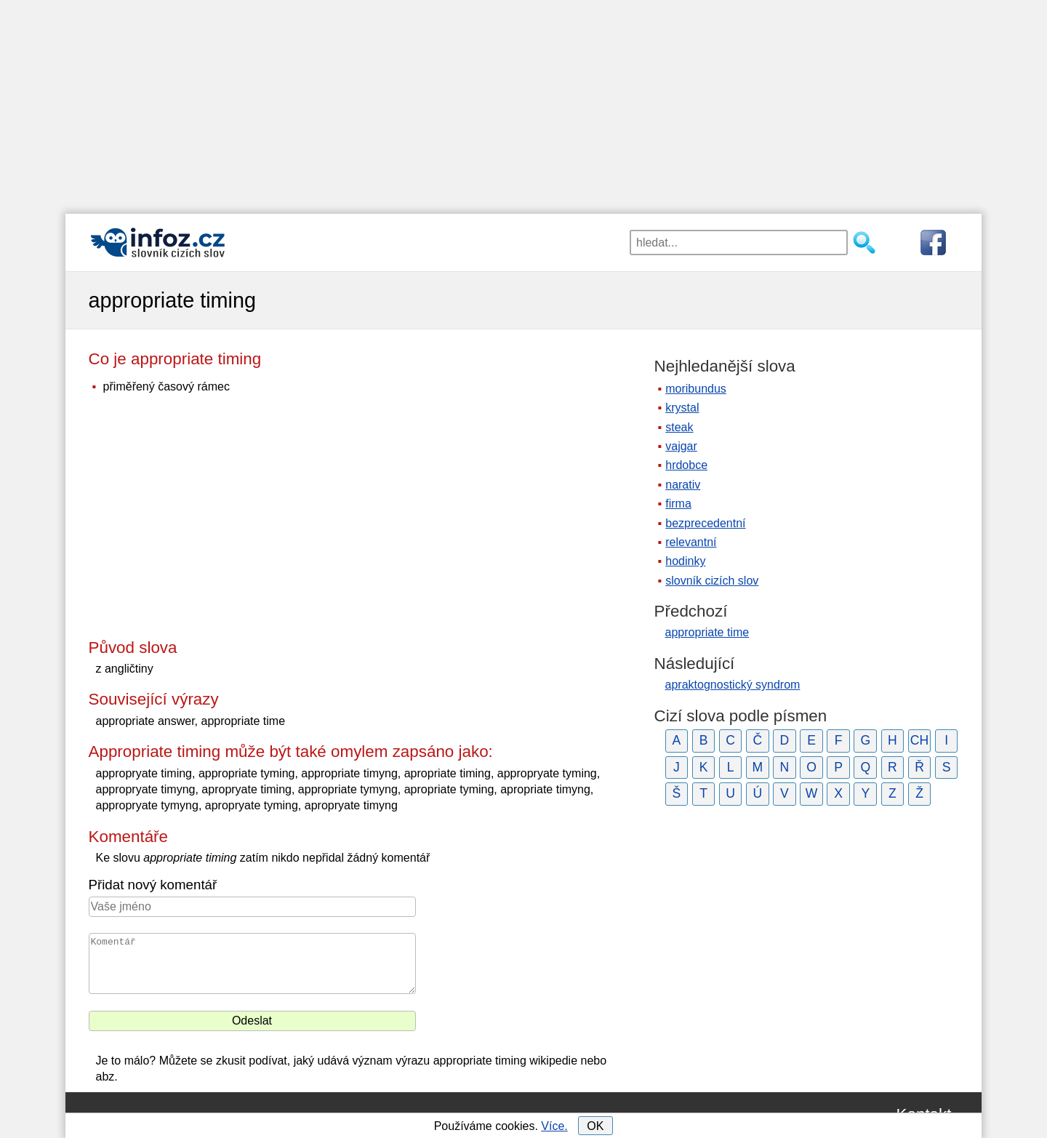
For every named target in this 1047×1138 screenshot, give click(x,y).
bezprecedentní (705, 523)
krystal (682, 407)
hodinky (685, 561)
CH (919, 740)
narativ (682, 484)
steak (679, 427)
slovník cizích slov (711, 580)
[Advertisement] (523, 102)
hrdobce (686, 465)
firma (678, 503)
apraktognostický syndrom (733, 684)
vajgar (681, 446)
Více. (554, 1126)
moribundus (695, 388)
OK (595, 1126)
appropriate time (707, 632)
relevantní (690, 542)
